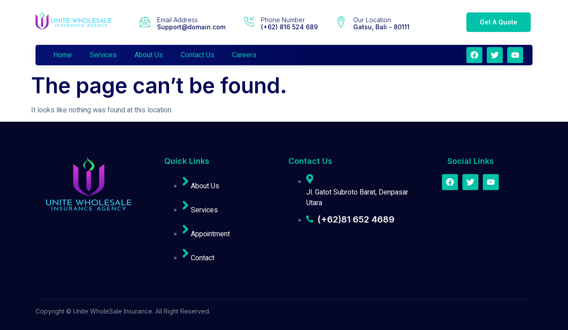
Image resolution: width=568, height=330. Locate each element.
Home (62, 55)
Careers (244, 55)
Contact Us (197, 55)
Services (103, 55)
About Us (148, 55)
